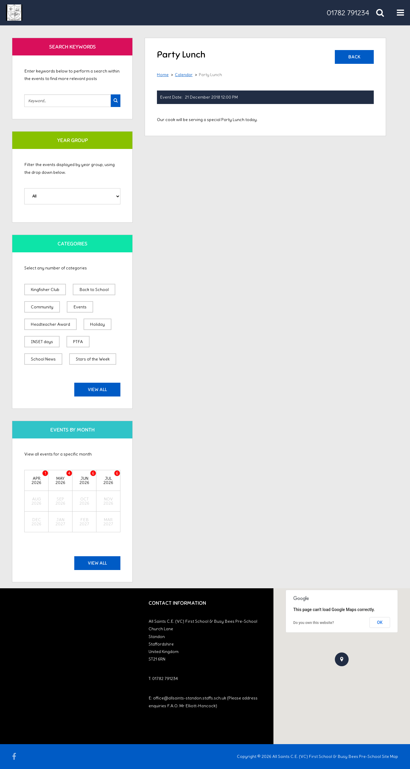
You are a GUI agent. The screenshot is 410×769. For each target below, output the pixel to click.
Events (80, 307)
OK (380, 622)
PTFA (78, 341)
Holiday (97, 324)
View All (97, 390)
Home (163, 74)
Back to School (94, 289)
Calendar (184, 74)
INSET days (42, 341)
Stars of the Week (93, 359)
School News (43, 359)
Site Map (390, 756)
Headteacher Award (50, 324)
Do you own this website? (313, 623)
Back (354, 57)
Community (42, 307)
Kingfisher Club (45, 289)
